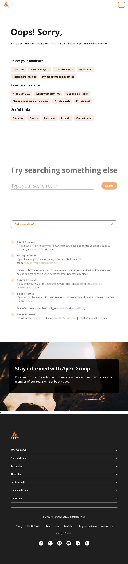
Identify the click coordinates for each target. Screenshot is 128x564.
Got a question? (64, 224)
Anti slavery (107, 526)
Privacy (19, 526)
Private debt (83, 101)
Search (109, 191)
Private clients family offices (58, 76)
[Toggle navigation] (121, 4)
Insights (65, 118)
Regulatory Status (88, 526)
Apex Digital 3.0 (21, 93)
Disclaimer (69, 526)
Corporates (85, 69)
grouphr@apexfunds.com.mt (40, 269)
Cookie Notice (34, 526)
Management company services (30, 101)
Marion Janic (69, 324)
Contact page (84, 118)
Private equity (62, 101)
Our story (18, 118)
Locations (49, 118)
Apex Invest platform (48, 93)
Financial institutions (24, 76)
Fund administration (77, 93)
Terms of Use (52, 526)
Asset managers (39, 69)
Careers (33, 118)
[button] (64, 451)
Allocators (18, 69)
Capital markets (64, 69)
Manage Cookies (64, 533)
